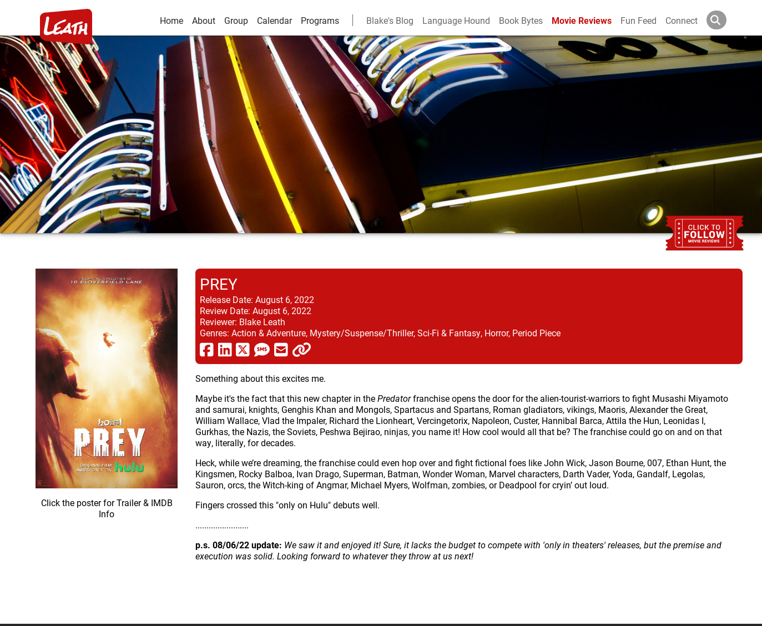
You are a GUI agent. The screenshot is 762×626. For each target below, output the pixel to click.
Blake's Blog (389, 20)
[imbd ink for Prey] (107, 437)
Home (171, 20)
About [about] (203, 20)
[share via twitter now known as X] (243, 349)
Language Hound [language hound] (456, 20)
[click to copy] (301, 349)
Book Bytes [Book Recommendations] (521, 20)
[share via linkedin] (225, 349)
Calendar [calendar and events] (274, 20)
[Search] (725, 20)
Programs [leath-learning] (320, 20)
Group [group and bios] (236, 20)
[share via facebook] (207, 349)
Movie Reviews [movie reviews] (582, 20)
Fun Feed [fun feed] (638, 20)
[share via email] (281, 349)
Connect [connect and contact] (681, 20)
